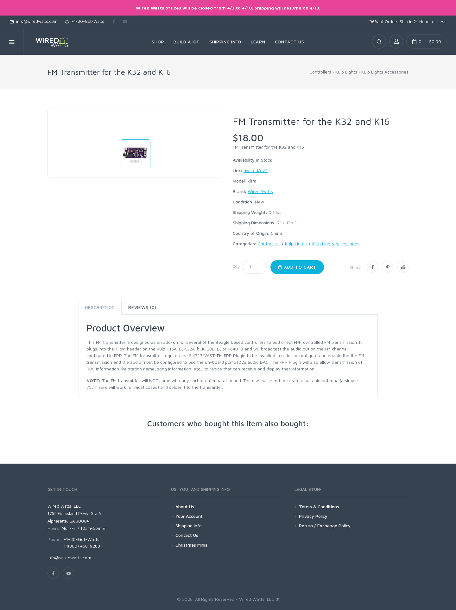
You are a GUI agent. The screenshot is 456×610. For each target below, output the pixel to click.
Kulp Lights (346, 71)
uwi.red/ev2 (256, 170)
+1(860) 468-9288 (81, 546)
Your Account (189, 516)
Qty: (237, 266)
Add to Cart (297, 267)
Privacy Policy (313, 516)
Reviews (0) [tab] (142, 307)
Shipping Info (188, 525)
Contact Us (186, 535)
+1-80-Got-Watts (84, 21)
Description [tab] (100, 307)
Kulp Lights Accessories (384, 71)
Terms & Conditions (319, 506)
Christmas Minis (191, 545)
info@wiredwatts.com (33, 21)
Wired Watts (260, 191)
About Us (184, 506)
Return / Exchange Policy (325, 525)
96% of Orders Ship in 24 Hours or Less (407, 21)
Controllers (320, 71)
